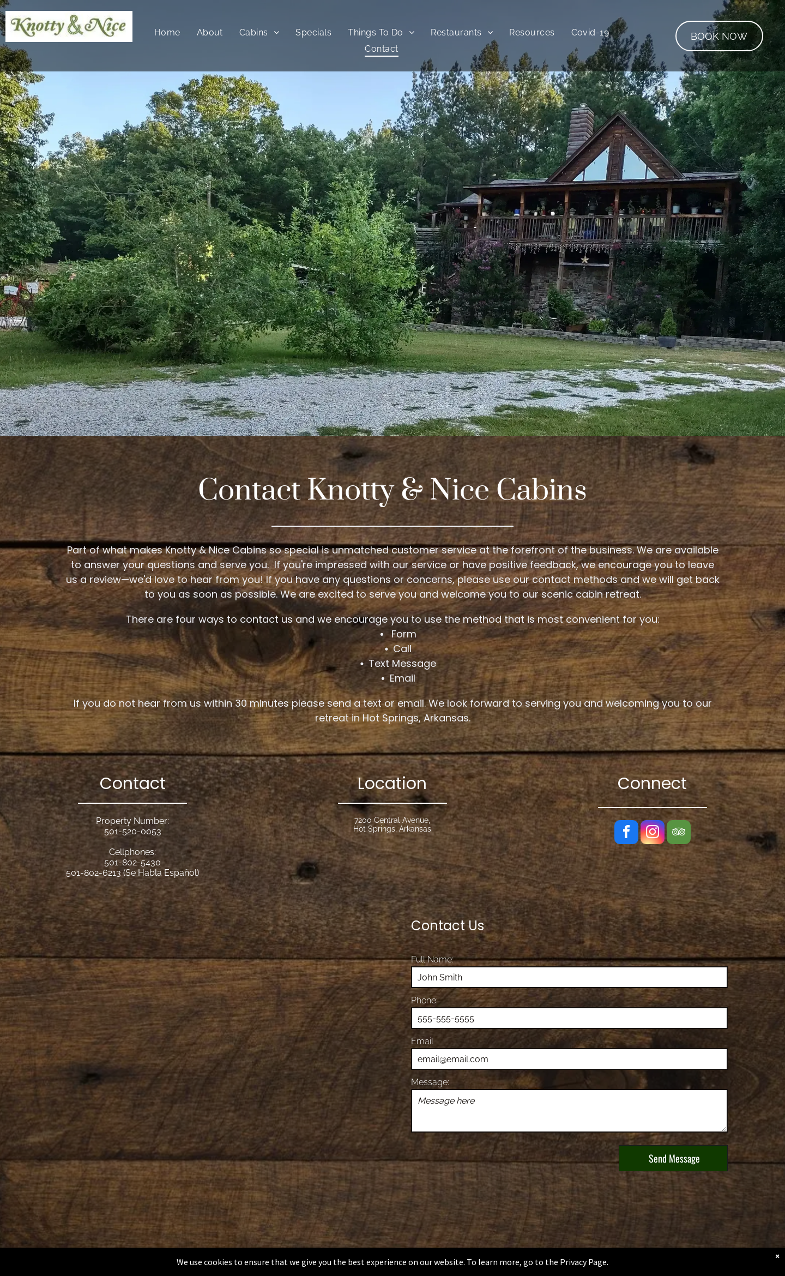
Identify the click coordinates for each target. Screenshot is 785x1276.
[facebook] (626, 833)
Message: (430, 1082)
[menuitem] (167, 32)
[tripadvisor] (679, 833)
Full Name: (432, 959)
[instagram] (653, 833)
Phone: (424, 1000)
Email (422, 1041)
